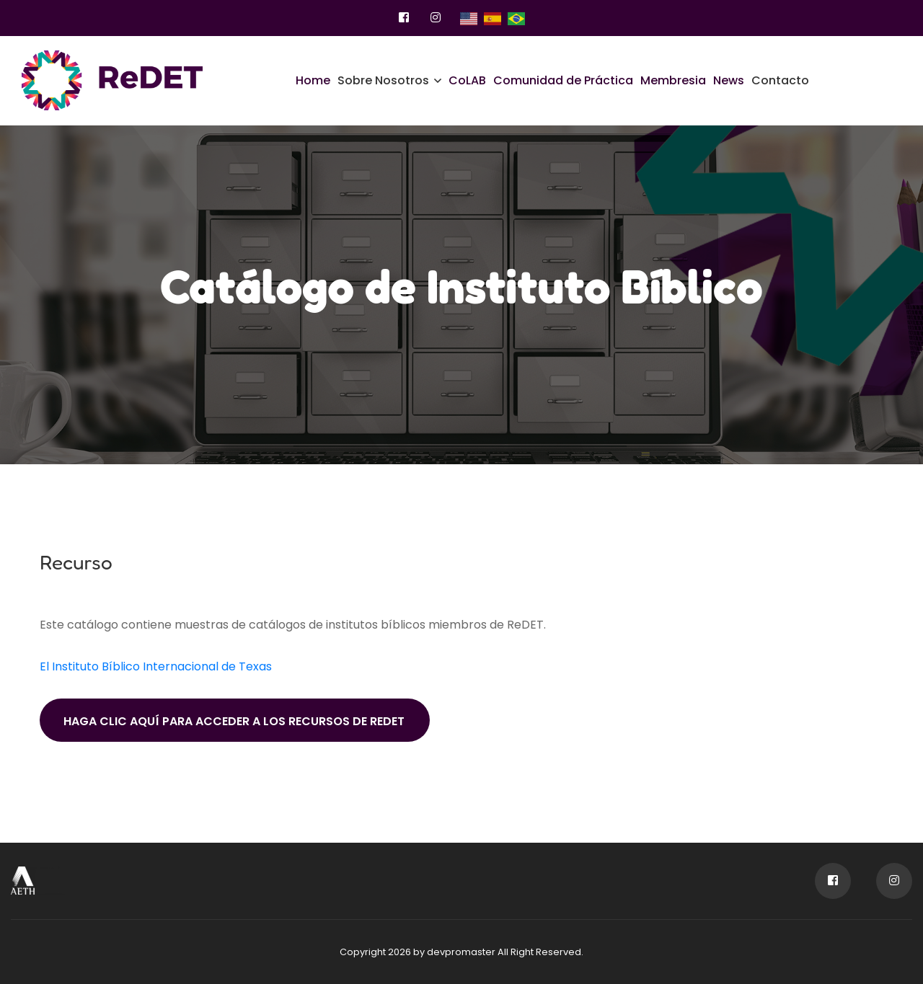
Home (313, 80)
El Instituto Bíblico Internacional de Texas (156, 666)
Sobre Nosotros (383, 80)
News (728, 80)
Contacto (780, 80)
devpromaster (461, 952)
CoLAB (467, 80)
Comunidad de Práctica (563, 80)
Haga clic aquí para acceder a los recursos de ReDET (234, 721)
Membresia (673, 80)
